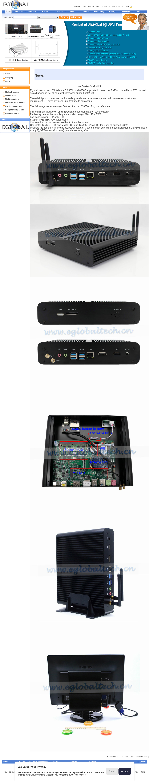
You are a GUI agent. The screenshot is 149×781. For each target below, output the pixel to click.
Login (84, 6)
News (72, 12)
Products (32, 12)
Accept (124, 771)
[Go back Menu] (142, 757)
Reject (112, 771)
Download (59, 12)
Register (77, 6)
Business (45, 12)
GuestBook (125, 12)
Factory (112, 12)
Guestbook (106, 6)
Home (8, 11)
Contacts (85, 12)
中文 (139, 11)
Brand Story (99, 12)
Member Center (94, 6)
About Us (19, 12)
